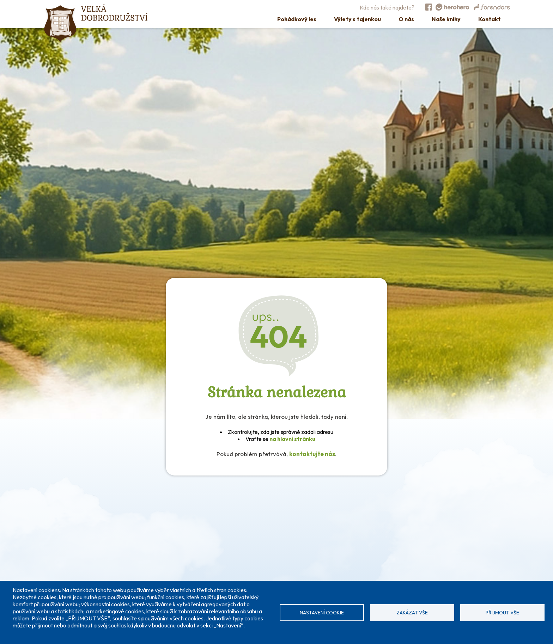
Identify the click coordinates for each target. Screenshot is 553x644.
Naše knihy (446, 19)
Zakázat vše (412, 612)
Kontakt (489, 19)
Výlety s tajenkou (357, 19)
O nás (406, 19)
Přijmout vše (502, 612)
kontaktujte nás (312, 454)
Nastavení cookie (322, 612)
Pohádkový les (296, 19)
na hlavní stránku (292, 438)
